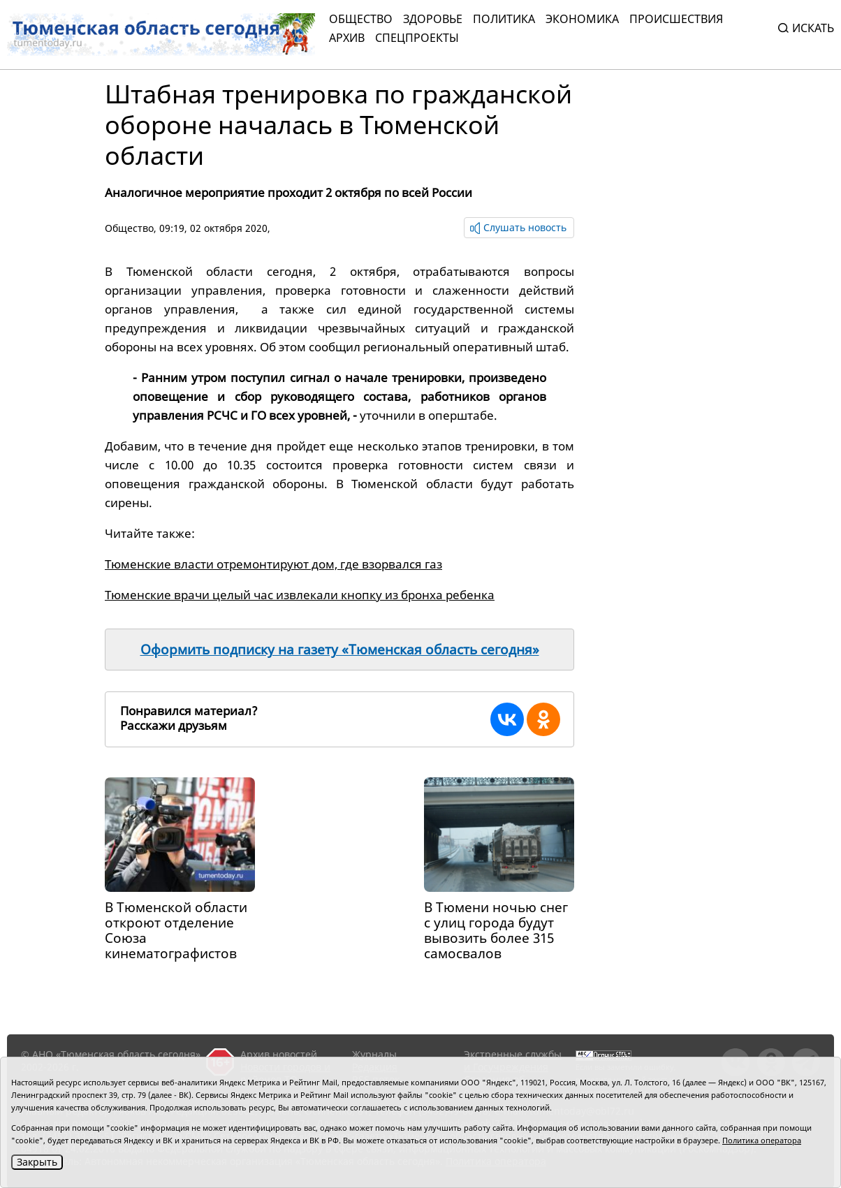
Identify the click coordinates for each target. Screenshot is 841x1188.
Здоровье (432, 19)
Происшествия (676, 19)
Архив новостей (278, 1054)
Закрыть (37, 1161)
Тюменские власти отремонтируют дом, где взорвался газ (273, 564)
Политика (504, 19)
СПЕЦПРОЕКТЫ (417, 37)
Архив (347, 37)
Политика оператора (761, 1140)
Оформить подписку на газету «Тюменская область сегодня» (339, 649)
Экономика (582, 19)
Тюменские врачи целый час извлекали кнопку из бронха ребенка (300, 595)
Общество (361, 19)
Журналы (374, 1054)
